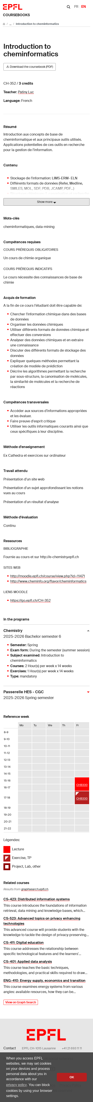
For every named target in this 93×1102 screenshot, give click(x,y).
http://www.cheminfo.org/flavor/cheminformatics (48, 581)
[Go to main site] (4, 24)
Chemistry (44, 633)
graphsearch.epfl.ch (34, 889)
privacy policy (16, 1085)
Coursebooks (16, 15)
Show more (46, 202)
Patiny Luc (26, 92)
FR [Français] (76, 6)
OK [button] (71, 1077)
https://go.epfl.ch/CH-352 (30, 600)
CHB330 (82, 785)
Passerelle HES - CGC (44, 695)
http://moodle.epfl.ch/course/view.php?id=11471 (47, 576)
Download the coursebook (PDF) (29, 67)
